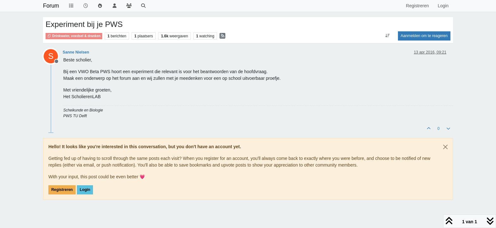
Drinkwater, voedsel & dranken (74, 36)
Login (85, 189)
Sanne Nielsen (76, 52)
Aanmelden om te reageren (424, 36)
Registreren (62, 189)
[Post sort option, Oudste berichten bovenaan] (387, 35)
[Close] (445, 146)
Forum (51, 6)
